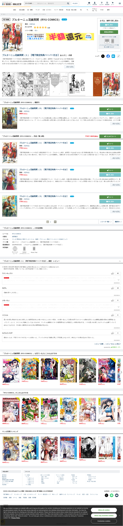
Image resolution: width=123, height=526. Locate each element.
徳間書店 (15, 236)
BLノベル (75, 478)
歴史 (48, 239)
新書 (42, 479)
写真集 (42, 483)
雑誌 (42, 481)
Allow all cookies (104, 511)
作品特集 (4, 484)
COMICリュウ (63, 239)
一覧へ (36, 30)
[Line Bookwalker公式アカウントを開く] (111, 495)
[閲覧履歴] (107, 3)
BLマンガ (75, 476)
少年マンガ (31, 478)
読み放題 (21, 10)
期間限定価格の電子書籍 (8, 479)
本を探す (75, 3)
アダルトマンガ (92, 476)
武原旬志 (32, 24)
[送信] (68, 3)
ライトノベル (60, 476)
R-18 (102, 10)
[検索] (68, 3)
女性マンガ (31, 483)
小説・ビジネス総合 (45, 475)
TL (87, 10)
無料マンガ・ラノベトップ (67, 494)
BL (81, 10)
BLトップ (55, 494)
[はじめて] (101, 3)
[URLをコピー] (118, 56)
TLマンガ (75, 481)
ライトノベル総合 (60, 475)
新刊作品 (4, 475)
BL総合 (73, 475)
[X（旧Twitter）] (103, 56)
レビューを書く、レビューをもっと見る (108, 344)
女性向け (62, 479)
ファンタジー (54, 239)
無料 (108, 10)
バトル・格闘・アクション (38, 239)
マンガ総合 (27, 475)
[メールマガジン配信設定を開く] (116, 495)
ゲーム (58, 481)
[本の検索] (30, 3)
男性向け (19, 239)
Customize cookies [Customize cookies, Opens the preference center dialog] (104, 522)
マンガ (37, 10)
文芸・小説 (44, 476)
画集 (58, 483)
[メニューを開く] (119, 3)
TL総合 (73, 479)
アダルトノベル (92, 478)
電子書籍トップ (7, 494)
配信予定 (4, 476)
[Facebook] (108, 56)
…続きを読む (69, 67)
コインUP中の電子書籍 (7, 481)
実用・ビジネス (45, 478)
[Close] (119, 516)
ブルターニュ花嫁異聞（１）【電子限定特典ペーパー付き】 (31, 55)
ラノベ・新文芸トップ (44, 494)
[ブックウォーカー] (11, 3)
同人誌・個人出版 (71, 10)
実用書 (5, 497)
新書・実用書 (32, 497)
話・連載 (30, 10)
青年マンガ (26, 239)
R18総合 (89, 475)
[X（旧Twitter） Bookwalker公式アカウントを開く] (106, 495)
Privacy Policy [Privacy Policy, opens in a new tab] (15, 518)
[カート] (113, 3)
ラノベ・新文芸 (58, 10)
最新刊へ (118, 222)
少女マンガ (31, 481)
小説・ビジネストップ (29, 494)
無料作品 (4, 478)
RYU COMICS (16, 234)
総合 (14, 10)
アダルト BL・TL (94, 9)
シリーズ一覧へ (106, 222)
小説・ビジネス (46, 10)
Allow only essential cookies (104, 516)
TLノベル (75, 483)
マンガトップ (18, 494)
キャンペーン (5, 483)
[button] (6, 84)
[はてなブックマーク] (113, 56)
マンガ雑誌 (28, 484)
